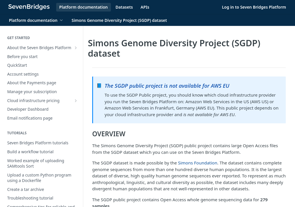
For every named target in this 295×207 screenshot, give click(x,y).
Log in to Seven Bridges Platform (254, 7)
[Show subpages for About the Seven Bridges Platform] (75, 47)
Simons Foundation (197, 163)
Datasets (124, 7)
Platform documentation (83, 7)
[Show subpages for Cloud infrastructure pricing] (75, 100)
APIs (145, 7)
